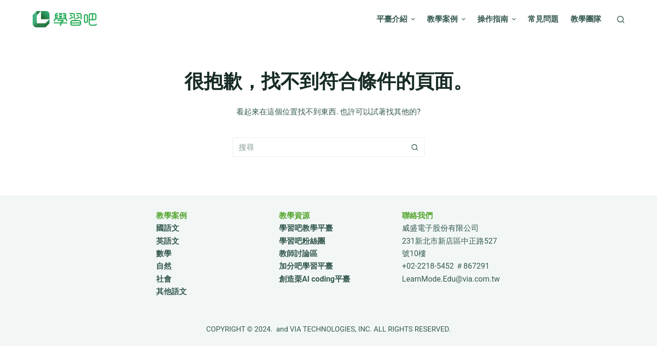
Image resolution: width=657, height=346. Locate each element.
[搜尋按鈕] (415, 147)
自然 (163, 266)
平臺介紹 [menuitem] (397, 19)
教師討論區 (298, 253)
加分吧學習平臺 (306, 266)
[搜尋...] (318, 147)
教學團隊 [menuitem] (586, 19)
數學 (163, 253)
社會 (163, 279)
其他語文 (171, 291)
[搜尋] (620, 19)
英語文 (167, 241)
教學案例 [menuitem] (447, 19)
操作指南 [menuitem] (497, 19)
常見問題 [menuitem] (543, 19)
